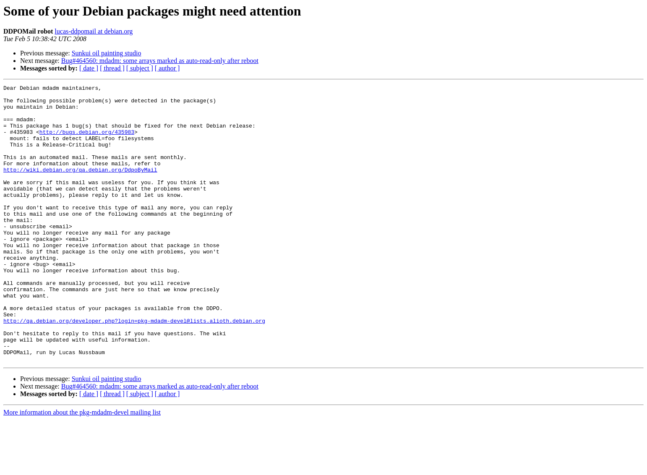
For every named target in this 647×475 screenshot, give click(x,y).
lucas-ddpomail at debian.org (94, 31)
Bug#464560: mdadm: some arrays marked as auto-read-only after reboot (159, 60)
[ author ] (167, 68)
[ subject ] (139, 68)
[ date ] (88, 68)
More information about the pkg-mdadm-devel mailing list (82, 467)
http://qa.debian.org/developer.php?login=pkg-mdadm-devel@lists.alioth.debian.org (134, 368)
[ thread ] (112, 68)
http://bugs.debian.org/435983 (86, 142)
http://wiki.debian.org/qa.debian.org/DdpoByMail (80, 187)
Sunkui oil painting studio (106, 53)
